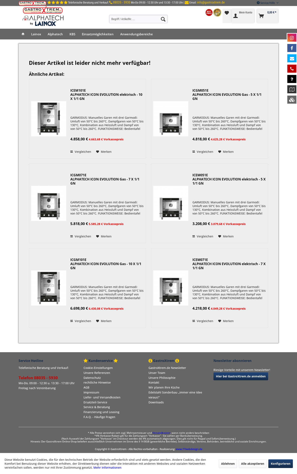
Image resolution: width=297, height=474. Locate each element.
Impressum (91, 392)
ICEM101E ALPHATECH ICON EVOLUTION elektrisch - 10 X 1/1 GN (106, 94)
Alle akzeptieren (252, 464)
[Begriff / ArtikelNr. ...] (138, 19)
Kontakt (153, 382)
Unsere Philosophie (162, 378)
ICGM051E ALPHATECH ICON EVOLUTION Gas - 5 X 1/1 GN (227, 94)
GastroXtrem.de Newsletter (167, 368)
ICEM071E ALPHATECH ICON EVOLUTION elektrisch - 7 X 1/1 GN (229, 264)
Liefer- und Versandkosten (102, 397)
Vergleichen (80, 152)
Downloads (156, 402)
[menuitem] (138, 19)
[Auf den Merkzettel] (104, 151)
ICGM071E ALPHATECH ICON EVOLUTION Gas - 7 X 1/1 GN (104, 179)
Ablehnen (228, 464)
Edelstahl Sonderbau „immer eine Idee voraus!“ (175, 394)
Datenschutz (92, 378)
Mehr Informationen (107, 467)
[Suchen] (163, 19)
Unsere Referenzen (97, 373)
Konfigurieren (280, 464)
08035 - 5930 (121, 2)
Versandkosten (161, 433)
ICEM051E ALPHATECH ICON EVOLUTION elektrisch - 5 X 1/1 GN (229, 179)
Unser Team (156, 373)
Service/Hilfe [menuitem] (266, 3)
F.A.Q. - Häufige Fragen (99, 417)
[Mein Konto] (243, 16)
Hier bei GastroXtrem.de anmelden (241, 376)
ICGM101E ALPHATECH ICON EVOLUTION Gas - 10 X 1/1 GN (105, 264)
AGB (86, 387)
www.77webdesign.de (189, 449)
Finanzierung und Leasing (101, 412)
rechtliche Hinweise (97, 382)
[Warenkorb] (267, 16)
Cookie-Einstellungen (98, 368)
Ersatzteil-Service (95, 402)
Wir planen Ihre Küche (164, 387)
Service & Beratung (97, 407)
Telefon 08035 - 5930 (38, 377)
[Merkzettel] (227, 16)
